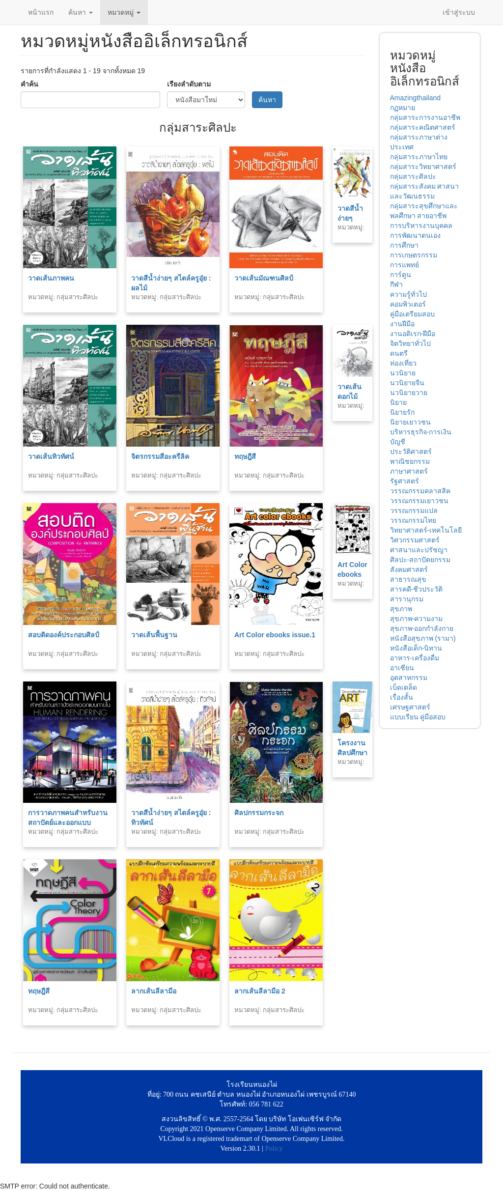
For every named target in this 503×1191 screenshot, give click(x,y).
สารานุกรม (406, 599)
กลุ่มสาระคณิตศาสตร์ (422, 127)
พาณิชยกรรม (410, 461)
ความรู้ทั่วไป (408, 294)
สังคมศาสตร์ (409, 569)
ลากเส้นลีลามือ (153, 991)
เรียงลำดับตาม (189, 84)
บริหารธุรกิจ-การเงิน (421, 432)
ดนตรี (399, 353)
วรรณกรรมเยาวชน (419, 501)
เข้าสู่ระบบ (459, 12)
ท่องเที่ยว (403, 363)
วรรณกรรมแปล (414, 510)
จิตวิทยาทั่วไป (410, 343)
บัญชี (397, 442)
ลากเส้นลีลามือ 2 (259, 991)
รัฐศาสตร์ (404, 481)
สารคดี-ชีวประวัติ (416, 589)
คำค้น (29, 84)
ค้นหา (80, 12)
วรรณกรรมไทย (413, 520)
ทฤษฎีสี (245, 456)
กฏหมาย (402, 108)
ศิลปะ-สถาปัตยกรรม (420, 560)
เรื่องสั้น (401, 697)
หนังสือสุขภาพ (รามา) (423, 638)
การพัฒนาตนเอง (415, 235)
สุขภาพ (401, 609)
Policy (274, 1148)
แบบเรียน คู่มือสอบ (418, 717)
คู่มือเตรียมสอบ (412, 314)
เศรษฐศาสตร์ (410, 707)
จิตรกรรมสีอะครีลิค (160, 456)
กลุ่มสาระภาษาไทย (418, 157)
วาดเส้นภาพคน (51, 278)
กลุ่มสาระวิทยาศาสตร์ (423, 166)
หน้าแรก (41, 12)
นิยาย (398, 402)
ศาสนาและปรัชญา (418, 550)
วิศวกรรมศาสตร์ (415, 540)
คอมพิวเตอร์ (408, 304)
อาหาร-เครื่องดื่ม (415, 658)
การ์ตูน (400, 275)
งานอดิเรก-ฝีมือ (413, 334)
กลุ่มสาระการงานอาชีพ (425, 117)
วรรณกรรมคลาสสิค (420, 491)
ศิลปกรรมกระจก (258, 813)
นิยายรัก (402, 412)
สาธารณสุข (408, 579)
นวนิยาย (403, 373)
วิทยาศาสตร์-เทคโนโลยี (426, 530)
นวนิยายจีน (407, 383)
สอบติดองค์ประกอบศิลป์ (63, 635)
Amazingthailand (415, 98)
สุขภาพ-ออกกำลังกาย (422, 628)
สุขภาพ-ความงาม (416, 619)
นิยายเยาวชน (410, 422)
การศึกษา (404, 245)
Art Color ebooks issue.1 (274, 635)
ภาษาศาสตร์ (409, 471)
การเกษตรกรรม (413, 255)
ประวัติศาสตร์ (411, 451)
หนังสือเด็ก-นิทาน (416, 648)
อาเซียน (402, 668)
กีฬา (396, 284)
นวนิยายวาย (408, 393)
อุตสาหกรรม (408, 677)
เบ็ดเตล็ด (403, 687)
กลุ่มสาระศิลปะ (413, 176)
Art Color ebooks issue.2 (352, 574)
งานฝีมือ (402, 324)
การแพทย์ (404, 265)
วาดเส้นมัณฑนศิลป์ (263, 278)
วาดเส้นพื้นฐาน (154, 635)
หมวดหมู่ (124, 12)
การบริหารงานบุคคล (421, 225)
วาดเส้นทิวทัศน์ (51, 456)
